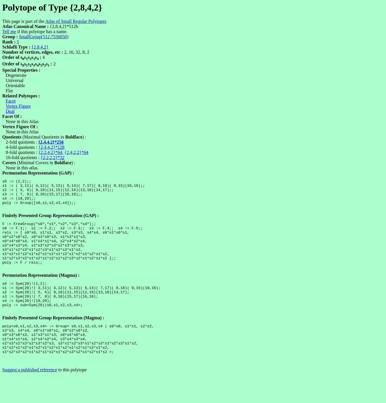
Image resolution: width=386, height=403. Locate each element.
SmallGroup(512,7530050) (43, 36)
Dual (10, 111)
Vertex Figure (18, 106)
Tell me (9, 31)
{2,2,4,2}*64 (50, 152)
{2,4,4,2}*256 (51, 142)
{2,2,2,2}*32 (52, 157)
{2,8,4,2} (39, 47)
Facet (11, 101)
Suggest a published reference (29, 398)
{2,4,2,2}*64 (76, 152)
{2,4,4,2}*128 (51, 147)
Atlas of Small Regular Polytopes (75, 21)
